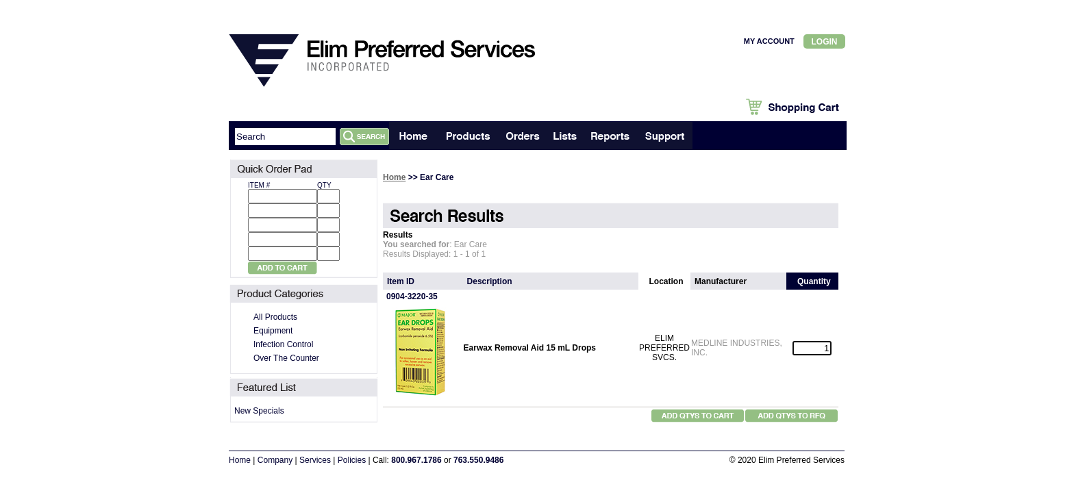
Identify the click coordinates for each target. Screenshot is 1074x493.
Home (394, 177)
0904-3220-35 (412, 296)
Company (275, 460)
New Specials (259, 411)
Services (315, 460)
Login (825, 42)
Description (489, 281)
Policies (352, 460)
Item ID (400, 281)
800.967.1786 (416, 460)
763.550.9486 (478, 460)
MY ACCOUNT (769, 41)
